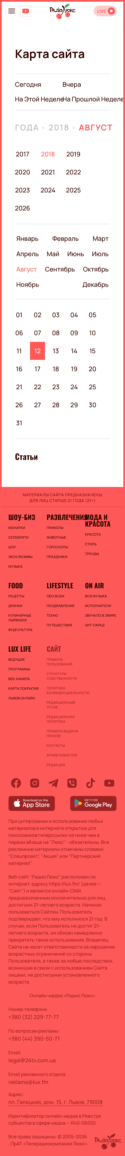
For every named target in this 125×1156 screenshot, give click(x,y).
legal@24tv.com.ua (32, 1060)
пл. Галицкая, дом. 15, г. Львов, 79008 (55, 1102)
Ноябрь (27, 284)
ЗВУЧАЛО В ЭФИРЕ (100, 615)
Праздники (57, 556)
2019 (73, 154)
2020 (22, 172)
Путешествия (59, 625)
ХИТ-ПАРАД (95, 625)
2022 (73, 172)
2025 (73, 190)
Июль (100, 253)
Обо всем (55, 596)
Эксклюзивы (20, 556)
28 (55, 405)
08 (56, 333)
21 (19, 387)
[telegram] (53, 783)
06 (19, 333)
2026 (22, 208)
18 (56, 369)
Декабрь (95, 284)
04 (74, 315)
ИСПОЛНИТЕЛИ (98, 605)
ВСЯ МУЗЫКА (96, 596)
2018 (58, 127)
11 (19, 351)
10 (92, 333)
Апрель (27, 253)
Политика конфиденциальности (62, 690)
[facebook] (16, 783)
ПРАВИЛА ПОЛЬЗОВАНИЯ (59, 661)
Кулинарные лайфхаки (19, 617)
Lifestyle (60, 585)
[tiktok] (91, 783)
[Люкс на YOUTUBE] (25, 11)
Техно (52, 615)
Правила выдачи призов (62, 733)
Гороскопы (57, 547)
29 (74, 405)
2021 (48, 172)
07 (37, 333)
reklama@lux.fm (28, 1082)
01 (19, 315)
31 (19, 423)
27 (37, 405)
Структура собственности (62, 676)
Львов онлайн (21, 698)
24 (74, 387)
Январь (27, 238)
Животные (56, 537)
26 (19, 405)
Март (101, 238)
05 (92, 315)
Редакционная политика (61, 719)
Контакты (56, 745)
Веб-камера (19, 678)
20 (92, 369)
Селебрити (18, 537)
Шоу (12, 547)
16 (19, 369)
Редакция (56, 764)
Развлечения (62, 517)
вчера (72, 84)
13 (56, 351)
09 (74, 333)
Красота (93, 534)
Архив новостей (62, 755)
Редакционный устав (61, 704)
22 (37, 387)
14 (74, 351)
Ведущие (16, 659)
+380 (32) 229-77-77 (33, 1017)
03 (56, 315)
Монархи (16, 527)
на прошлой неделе (94, 99)
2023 (22, 190)
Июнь (75, 253)
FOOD (15, 585)
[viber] (72, 783)
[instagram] (35, 783)
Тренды (92, 553)
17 (37, 369)
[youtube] (109, 783)
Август (96, 127)
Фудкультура (20, 629)
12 (37, 351)
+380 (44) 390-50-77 (34, 1038)
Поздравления (60, 605)
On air (94, 585)
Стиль (91, 544)
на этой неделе (39, 99)
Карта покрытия (23, 688)
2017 (22, 154)
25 (92, 387)
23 (56, 387)
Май (53, 253)
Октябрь (96, 269)
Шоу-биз (21, 517)
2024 (47, 190)
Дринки (15, 605)
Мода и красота (97, 520)
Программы (19, 669)
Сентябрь (60, 269)
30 (92, 405)
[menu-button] (11, 11)
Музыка (15, 566)
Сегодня (28, 84)
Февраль (65, 238)
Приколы (55, 527)
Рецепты (16, 596)
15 (92, 351)
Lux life (19, 648)
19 (74, 369)
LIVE (101, 11)
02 (37, 315)
